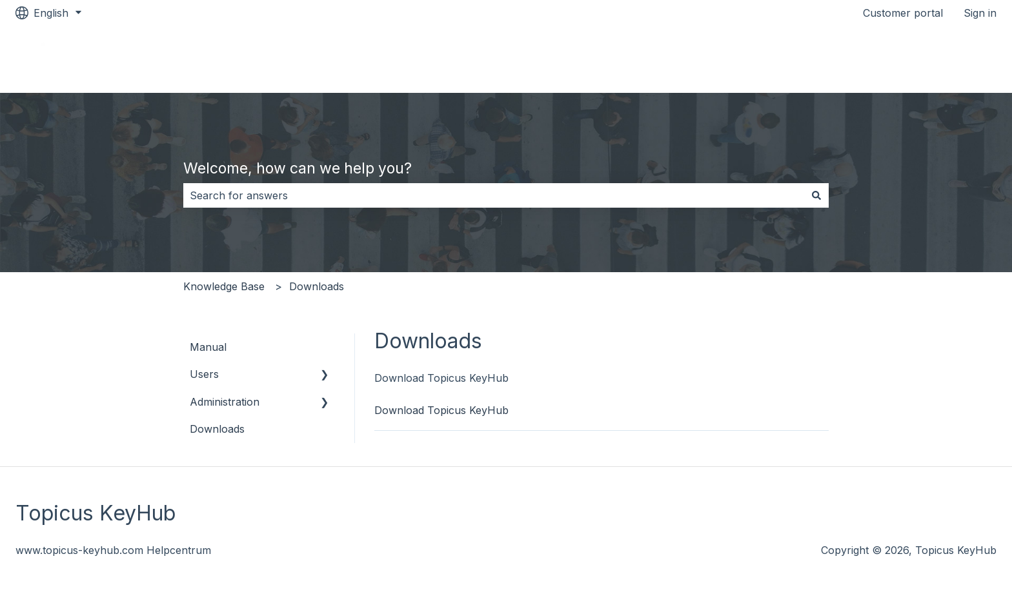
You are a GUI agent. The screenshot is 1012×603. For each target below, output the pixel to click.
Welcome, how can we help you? (297, 168)
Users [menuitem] (204, 374)
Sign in (980, 12)
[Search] (816, 195)
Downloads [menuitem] (217, 428)
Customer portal (903, 12)
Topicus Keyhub (944, 59)
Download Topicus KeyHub (441, 410)
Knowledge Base (224, 286)
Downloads (316, 286)
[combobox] (493, 195)
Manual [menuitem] (208, 347)
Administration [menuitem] (224, 401)
